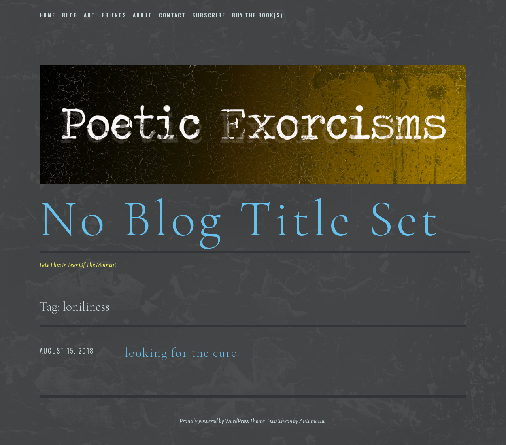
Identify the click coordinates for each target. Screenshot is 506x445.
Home (47, 15)
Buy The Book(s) (257, 15)
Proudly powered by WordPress (214, 421)
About (142, 15)
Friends (114, 15)
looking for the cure (181, 352)
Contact (172, 15)
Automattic (312, 421)
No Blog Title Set (240, 218)
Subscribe (208, 15)
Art (89, 15)
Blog (69, 15)
